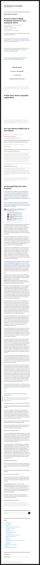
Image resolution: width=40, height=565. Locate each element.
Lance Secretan (23, 262)
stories (14, 504)
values (19, 87)
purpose (12, 505)
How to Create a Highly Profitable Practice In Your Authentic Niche (15, 21)
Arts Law (7, 525)
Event (18, 178)
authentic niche (23, 87)
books (10, 289)
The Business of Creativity (13, 6)
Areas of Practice (8, 522)
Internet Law (21, 178)
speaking (16, 87)
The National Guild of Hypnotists (19, 38)
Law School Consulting (19, 503)
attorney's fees (16, 119)
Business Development (12, 86)
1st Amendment (9, 524)
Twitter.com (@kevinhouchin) (10, 203)
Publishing (8, 539)
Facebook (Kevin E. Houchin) (23, 203)
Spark (15, 505)
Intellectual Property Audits (11, 532)
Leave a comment (14, 180)
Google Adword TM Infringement (13, 535)
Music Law (8, 537)
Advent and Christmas (16, 196)
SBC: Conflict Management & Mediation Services (15, 540)
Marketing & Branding (10, 87)
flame (8, 505)
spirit (17, 505)
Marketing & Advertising (10, 536)
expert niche (15, 88)
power (10, 505)
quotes (8, 504)
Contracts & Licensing (10, 528)
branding (18, 179)
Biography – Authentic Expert (11, 544)
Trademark (12, 179)
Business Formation (19, 86)
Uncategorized (11, 119)
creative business (25, 86)
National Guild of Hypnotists (22, 88)
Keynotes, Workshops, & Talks (11, 547)
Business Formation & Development (13, 526)
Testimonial (17, 504)
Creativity (5, 87)
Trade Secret (8, 541)
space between (25, 373)
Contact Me (7, 546)
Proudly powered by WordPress (18, 562)
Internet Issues (9, 533)
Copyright (20, 119)
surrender (20, 505)
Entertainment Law (13, 178)
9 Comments (24, 505)
